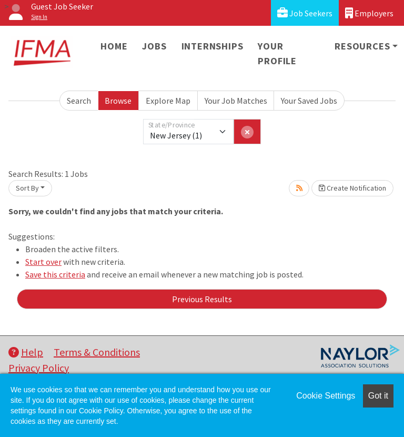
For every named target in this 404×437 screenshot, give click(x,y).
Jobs (154, 46)
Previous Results (202, 299)
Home (113, 46)
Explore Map (168, 100)
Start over (43, 261)
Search (79, 100)
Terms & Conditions (97, 352)
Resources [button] (362, 46)
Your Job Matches (236, 100)
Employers (369, 12)
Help (25, 352)
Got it (378, 395)
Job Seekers (304, 12)
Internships (212, 46)
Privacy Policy (38, 367)
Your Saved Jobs (309, 100)
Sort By (27, 188)
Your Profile (277, 53)
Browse (118, 100)
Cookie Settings (325, 395)
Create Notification (352, 188)
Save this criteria (55, 274)
